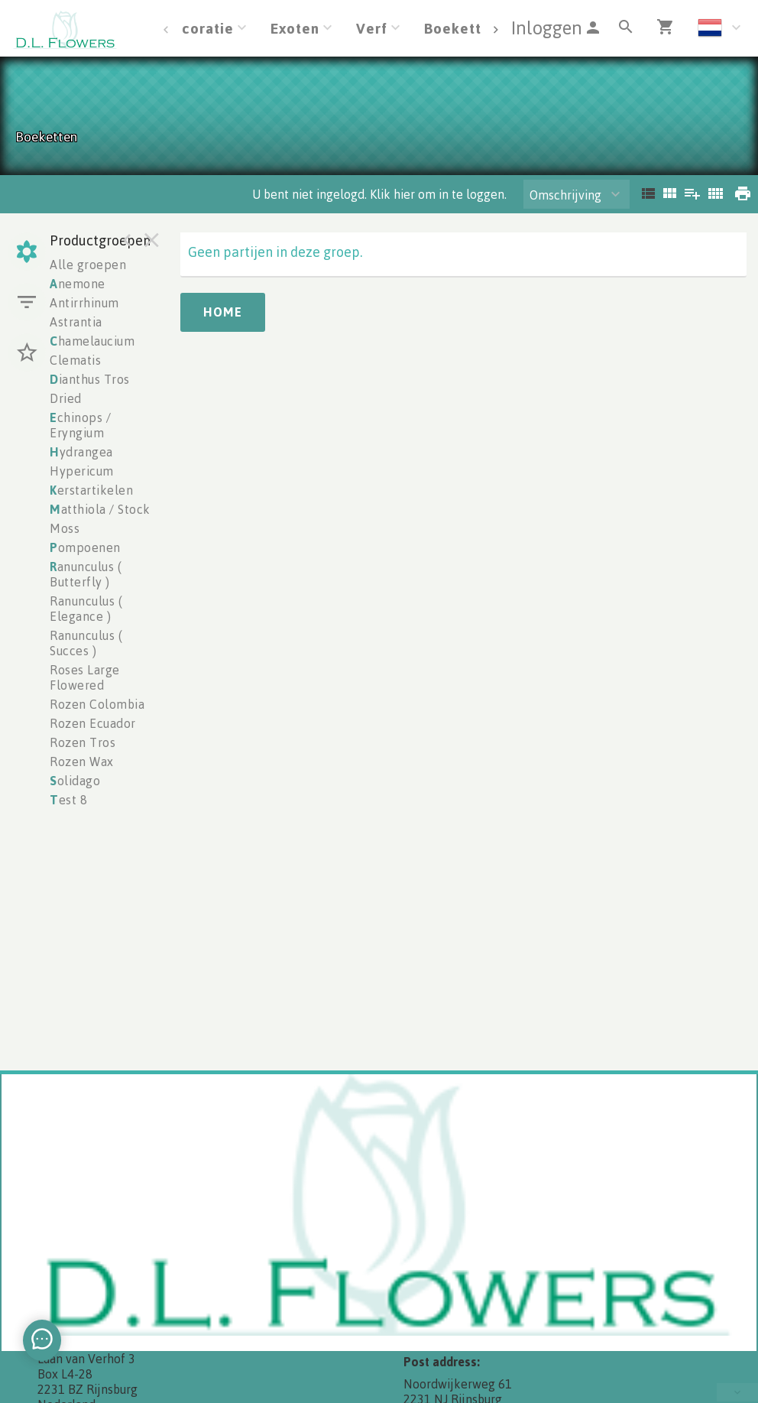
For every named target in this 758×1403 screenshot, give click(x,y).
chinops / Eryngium (80, 425)
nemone (77, 283)
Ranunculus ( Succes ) (86, 643)
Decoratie (198, 27)
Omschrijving (565, 195)
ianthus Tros (90, 379)
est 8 (68, 799)
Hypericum (82, 471)
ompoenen (85, 547)
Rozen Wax (82, 761)
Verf (371, 27)
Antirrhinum (84, 302)
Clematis (75, 360)
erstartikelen (91, 490)
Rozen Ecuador (93, 723)
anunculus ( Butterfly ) (85, 574)
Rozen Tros (82, 742)
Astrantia (76, 322)
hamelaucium (92, 341)
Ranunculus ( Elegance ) (86, 608)
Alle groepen (88, 264)
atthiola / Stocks (103, 509)
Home (222, 312)
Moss (64, 528)
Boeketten (461, 27)
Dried (66, 398)
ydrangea (81, 452)
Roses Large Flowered (85, 677)
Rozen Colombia (97, 704)
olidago (75, 780)
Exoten (294, 27)
